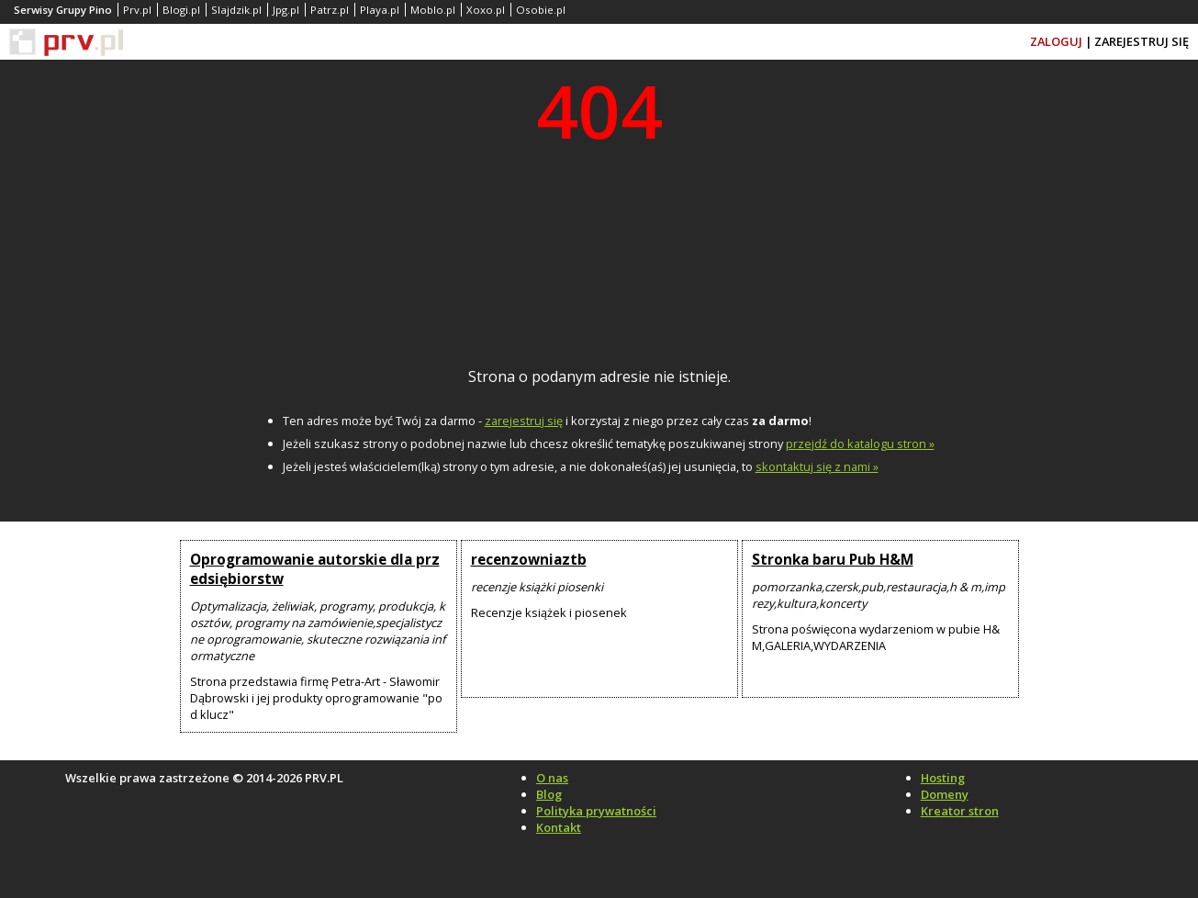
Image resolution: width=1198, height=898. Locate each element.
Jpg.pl (286, 10)
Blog (549, 794)
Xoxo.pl (485, 10)
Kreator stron (960, 811)
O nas (552, 777)
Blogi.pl (181, 10)
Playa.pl (379, 10)
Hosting (943, 777)
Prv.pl (137, 10)
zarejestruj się (524, 420)
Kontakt (558, 827)
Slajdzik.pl (236, 10)
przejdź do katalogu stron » (860, 443)
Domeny (944, 794)
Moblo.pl (432, 10)
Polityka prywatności (596, 811)
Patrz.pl (329, 10)
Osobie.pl (540, 10)
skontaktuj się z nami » (817, 466)
